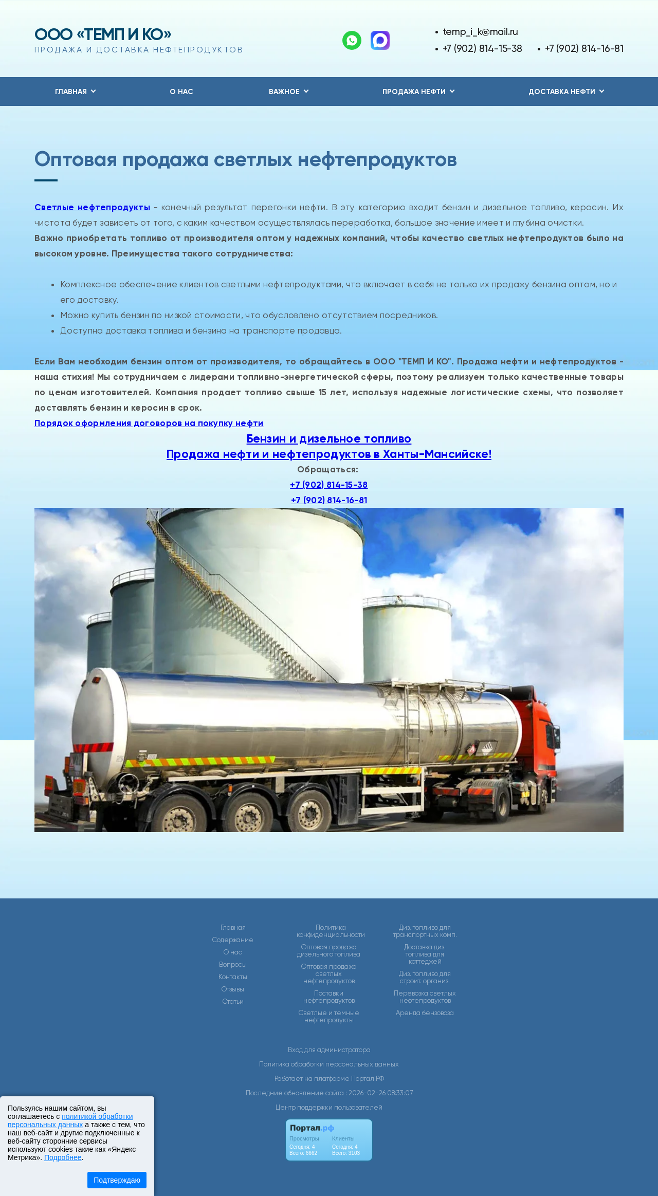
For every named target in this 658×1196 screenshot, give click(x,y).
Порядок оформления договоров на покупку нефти (149, 423)
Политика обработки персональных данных (329, 1064)
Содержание (232, 940)
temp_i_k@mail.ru (481, 32)
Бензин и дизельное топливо (329, 438)
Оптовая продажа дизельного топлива (328, 951)
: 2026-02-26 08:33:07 (379, 1093)
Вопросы (233, 964)
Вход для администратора (329, 1050)
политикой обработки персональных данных (70, 1120)
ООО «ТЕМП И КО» (103, 34)
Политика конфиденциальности (331, 931)
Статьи (233, 1001)
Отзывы (233, 989)
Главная (233, 927)
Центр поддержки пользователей (329, 1107)
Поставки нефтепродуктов (329, 997)
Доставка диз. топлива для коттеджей (425, 954)
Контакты (232, 977)
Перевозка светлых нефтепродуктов (425, 997)
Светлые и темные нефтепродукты (329, 1016)
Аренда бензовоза (425, 1013)
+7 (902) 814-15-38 (482, 48)
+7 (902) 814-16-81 (584, 48)
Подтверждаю (117, 1180)
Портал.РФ (367, 1078)
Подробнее (63, 1157)
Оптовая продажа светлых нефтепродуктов (329, 974)
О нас (181, 91)
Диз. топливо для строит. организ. (425, 977)
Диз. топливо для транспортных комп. (425, 931)
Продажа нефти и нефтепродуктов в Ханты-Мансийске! (329, 454)
